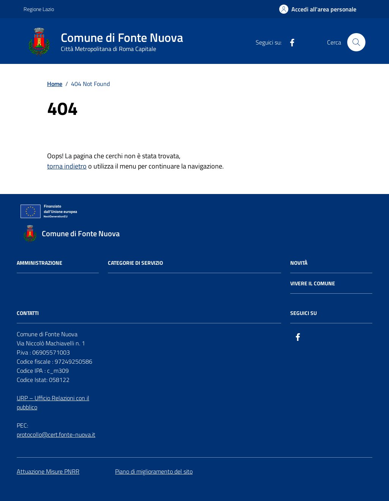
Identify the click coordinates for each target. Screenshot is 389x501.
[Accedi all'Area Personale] (317, 9)
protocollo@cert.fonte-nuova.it (56, 434)
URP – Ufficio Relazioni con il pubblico (53, 402)
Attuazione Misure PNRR (48, 471)
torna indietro (67, 166)
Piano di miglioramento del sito (154, 471)
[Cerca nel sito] (356, 42)
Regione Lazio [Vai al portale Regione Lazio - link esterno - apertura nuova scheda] (39, 9)
